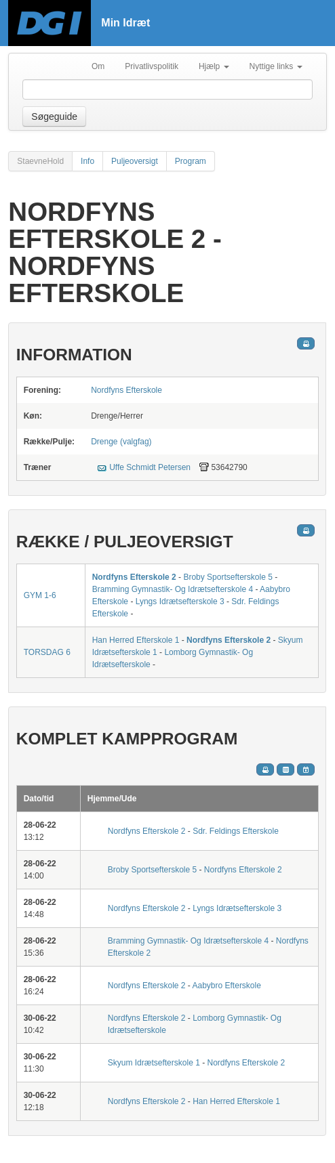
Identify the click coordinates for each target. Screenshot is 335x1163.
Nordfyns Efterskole (126, 390)
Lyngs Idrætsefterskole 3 (180, 601)
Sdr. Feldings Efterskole (236, 831)
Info (87, 161)
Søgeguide (54, 116)
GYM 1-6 (40, 595)
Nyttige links (276, 66)
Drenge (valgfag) (121, 441)
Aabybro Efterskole (227, 985)
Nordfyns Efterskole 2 (134, 577)
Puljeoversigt (134, 161)
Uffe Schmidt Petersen (150, 467)
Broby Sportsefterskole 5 (227, 577)
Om (98, 66)
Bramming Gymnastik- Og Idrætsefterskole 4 (172, 589)
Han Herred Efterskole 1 (136, 640)
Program (190, 161)
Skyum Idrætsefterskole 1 (154, 1062)
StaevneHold (40, 161)
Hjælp (214, 66)
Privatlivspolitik (151, 66)
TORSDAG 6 (47, 652)
